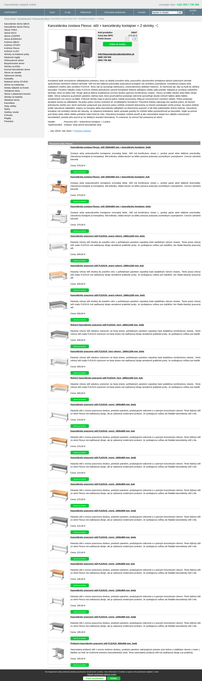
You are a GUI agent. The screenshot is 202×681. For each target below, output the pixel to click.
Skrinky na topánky (13, 97)
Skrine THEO (10, 30)
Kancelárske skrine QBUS (16, 23)
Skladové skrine (12, 100)
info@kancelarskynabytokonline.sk (116, 54)
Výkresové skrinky (13, 75)
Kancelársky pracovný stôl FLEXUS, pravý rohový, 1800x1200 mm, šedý (107, 295)
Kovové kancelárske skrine (17, 69)
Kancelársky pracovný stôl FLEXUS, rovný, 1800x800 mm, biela (103, 404)
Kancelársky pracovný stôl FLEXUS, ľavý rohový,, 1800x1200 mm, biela (107, 351)
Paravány (8, 121)
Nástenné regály (12, 57)
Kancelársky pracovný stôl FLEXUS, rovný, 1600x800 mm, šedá (103, 510)
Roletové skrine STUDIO (16, 81)
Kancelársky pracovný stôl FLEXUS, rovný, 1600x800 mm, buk (102, 484)
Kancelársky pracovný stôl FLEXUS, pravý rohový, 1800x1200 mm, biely (107, 236)
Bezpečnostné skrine (14, 63)
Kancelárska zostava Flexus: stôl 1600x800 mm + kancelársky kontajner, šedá (110, 147)
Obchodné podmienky (115, 12)
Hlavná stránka (10, 19)
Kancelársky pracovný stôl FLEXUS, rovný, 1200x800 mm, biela (103, 590)
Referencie (85, 12)
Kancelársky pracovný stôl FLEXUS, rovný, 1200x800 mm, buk (102, 563)
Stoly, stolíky (10, 106)
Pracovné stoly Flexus (40, 19)
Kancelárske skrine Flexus (17, 27)
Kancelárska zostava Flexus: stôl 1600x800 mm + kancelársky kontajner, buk (110, 177)
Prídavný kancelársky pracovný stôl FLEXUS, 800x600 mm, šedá (103, 643)
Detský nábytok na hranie (16, 87)
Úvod (52, 12)
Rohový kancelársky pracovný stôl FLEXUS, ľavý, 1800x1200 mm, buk (106, 378)
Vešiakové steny (12, 91)
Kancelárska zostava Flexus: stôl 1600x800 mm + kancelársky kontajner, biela (110, 206)
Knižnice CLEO (11, 51)
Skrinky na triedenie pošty (16, 54)
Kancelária (9, 103)
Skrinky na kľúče (12, 66)
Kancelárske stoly (24, 19)
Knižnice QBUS (11, 42)
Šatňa (7, 109)
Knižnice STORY (12, 45)
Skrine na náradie (12, 72)
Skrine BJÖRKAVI (13, 39)
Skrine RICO (10, 33)
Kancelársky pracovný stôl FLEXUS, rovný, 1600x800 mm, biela (103, 537)
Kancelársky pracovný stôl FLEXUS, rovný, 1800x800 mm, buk (102, 431)
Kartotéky (8, 78)
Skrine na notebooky (14, 84)
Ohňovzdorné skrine (14, 60)
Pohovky (8, 115)
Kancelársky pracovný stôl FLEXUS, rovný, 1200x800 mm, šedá (103, 617)
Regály (7, 118)
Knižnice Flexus (11, 48)
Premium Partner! (82, 131)
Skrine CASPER (12, 36)
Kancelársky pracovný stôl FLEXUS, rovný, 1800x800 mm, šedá (103, 457)
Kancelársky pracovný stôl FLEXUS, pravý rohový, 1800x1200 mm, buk (107, 265)
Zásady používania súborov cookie (101, 674)
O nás (67, 12)
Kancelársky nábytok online (20, 4)
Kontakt (141, 12)
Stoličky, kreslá (11, 112)
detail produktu (79, 172)
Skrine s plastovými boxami (17, 94)
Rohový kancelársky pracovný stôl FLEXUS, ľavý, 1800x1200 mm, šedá (107, 325)
